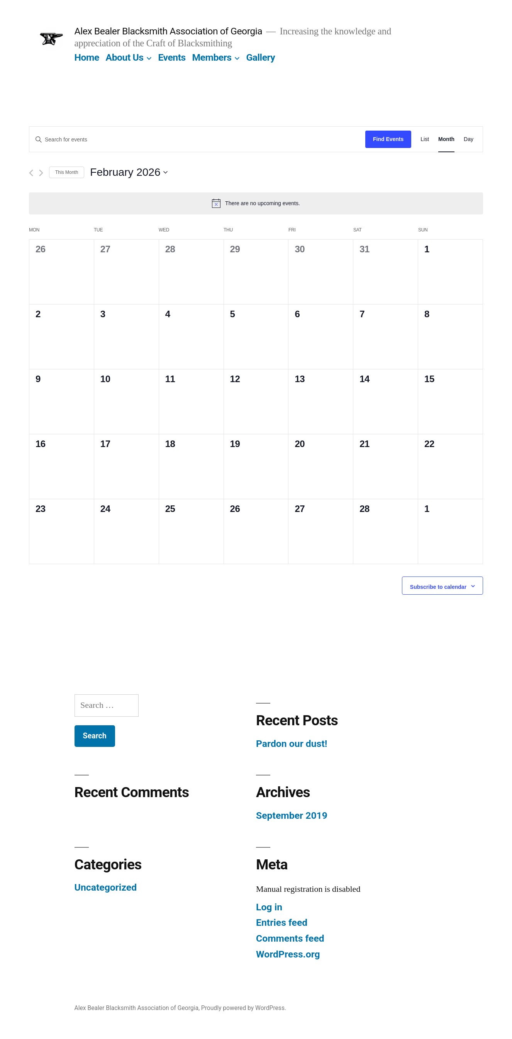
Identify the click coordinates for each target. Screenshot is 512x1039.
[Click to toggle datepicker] (129, 172)
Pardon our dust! (291, 743)
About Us (125, 57)
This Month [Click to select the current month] (66, 172)
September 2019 (291, 815)
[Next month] (41, 173)
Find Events (388, 139)
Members (211, 57)
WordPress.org (288, 954)
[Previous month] (31, 173)
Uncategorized (106, 887)
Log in (269, 907)
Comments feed (290, 938)
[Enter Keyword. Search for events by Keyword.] (197, 140)
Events (171, 57)
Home (87, 57)
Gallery (260, 57)
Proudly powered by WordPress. (243, 1008)
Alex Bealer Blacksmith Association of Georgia (169, 31)
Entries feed (281, 922)
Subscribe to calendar (438, 587)
